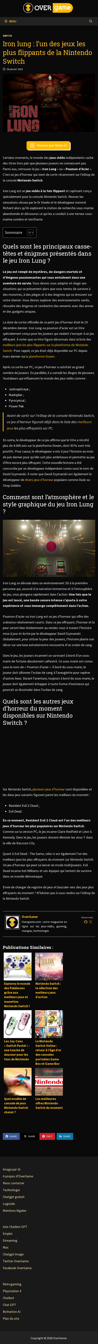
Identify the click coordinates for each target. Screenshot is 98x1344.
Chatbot (8, 1298)
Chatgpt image (13, 1254)
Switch (7, 35)
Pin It (47, 1136)
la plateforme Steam (40, 356)
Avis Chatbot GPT (15, 1227)
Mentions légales (14, 1210)
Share (11, 1136)
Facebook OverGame (17, 1268)
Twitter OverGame (16, 1261)
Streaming (10, 1240)
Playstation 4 (12, 1291)
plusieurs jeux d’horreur (48, 789)
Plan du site (11, 1318)
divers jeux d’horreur (39, 480)
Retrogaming (12, 1284)
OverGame (30, 917)
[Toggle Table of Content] (28, 232)
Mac (6, 1247)
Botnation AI (11, 1311)
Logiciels (9, 1204)
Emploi (7, 1233)
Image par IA (11, 1169)
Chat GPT (9, 1305)
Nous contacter (13, 1183)
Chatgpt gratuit (13, 1197)
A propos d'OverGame (18, 1176)
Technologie (11, 1190)
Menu (10, 21)
